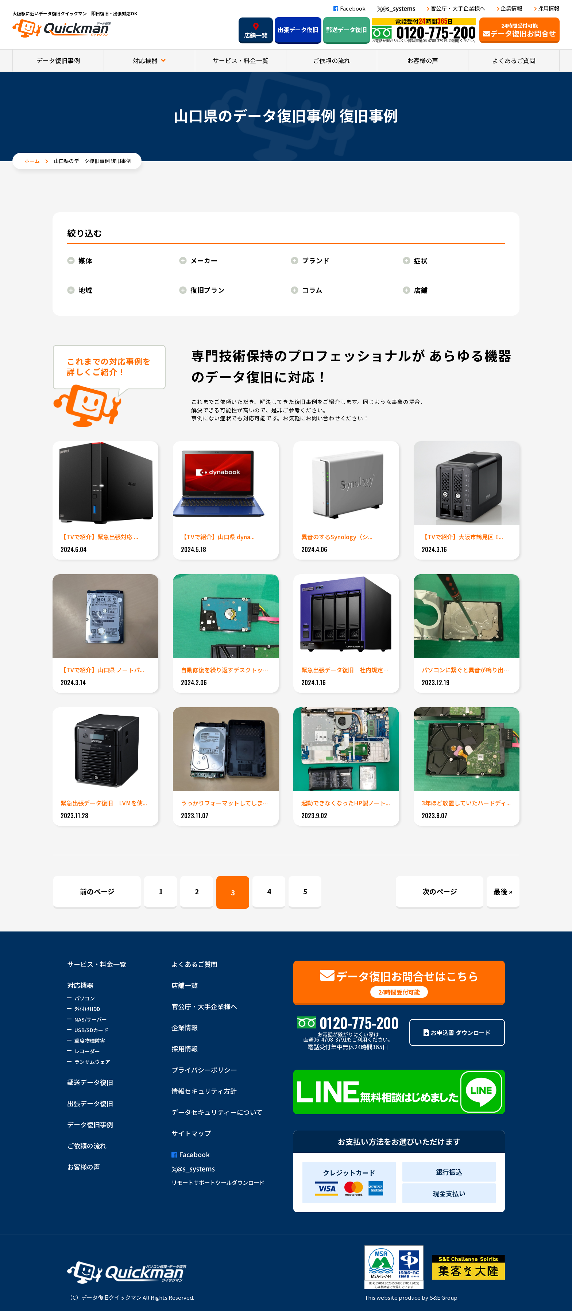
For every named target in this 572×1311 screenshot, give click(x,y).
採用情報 (549, 8)
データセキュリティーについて (217, 1112)
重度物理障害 (89, 1040)
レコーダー (87, 1051)
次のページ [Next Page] (439, 891)
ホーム (32, 160)
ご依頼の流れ (331, 60)
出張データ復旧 (298, 29)
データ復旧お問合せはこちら (399, 983)
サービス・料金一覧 (240, 60)
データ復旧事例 (58, 60)
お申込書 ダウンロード (457, 1032)
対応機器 (146, 60)
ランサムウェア (92, 1061)
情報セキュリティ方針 (204, 1091)
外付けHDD (87, 1008)
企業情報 (511, 8)
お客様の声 (422, 60)
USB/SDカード (91, 1030)
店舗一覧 (256, 31)
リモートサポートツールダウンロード (217, 1182)
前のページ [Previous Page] (97, 891)
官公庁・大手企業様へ (457, 8)
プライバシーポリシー (204, 1069)
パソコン (84, 998)
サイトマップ (191, 1133)
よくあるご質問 (514, 60)
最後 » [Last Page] (503, 891)
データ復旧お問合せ (519, 30)
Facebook (349, 8)
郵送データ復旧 (346, 29)
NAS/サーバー (90, 1019)
